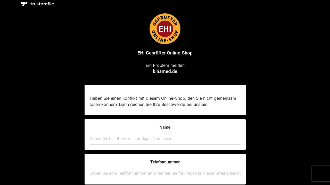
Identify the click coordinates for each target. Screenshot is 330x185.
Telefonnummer (165, 162)
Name (165, 127)
